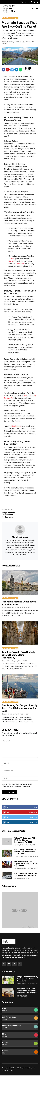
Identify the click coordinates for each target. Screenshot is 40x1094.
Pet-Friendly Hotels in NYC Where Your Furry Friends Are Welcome (25, 852)
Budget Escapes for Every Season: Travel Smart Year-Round (27, 979)
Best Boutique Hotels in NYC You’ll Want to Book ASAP (25, 875)
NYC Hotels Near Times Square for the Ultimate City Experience (26, 864)
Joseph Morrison (8, 607)
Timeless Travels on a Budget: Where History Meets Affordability (18, 655)
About (4, 1070)
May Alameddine (21, 868)
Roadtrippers (16, 426)
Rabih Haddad (7, 714)
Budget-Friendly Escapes (10, 18)
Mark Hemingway (8, 42)
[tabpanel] (20, 56)
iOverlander (20, 264)
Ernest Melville (20, 878)
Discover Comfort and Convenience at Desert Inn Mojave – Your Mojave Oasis (27, 991)
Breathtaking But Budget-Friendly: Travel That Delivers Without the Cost (20, 708)
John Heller (6, 661)
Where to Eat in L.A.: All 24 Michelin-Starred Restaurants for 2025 (25, 840)
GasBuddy (12, 261)
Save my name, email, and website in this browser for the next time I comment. (18, 785)
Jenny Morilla (20, 845)
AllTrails (11, 258)
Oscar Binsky (22, 983)
